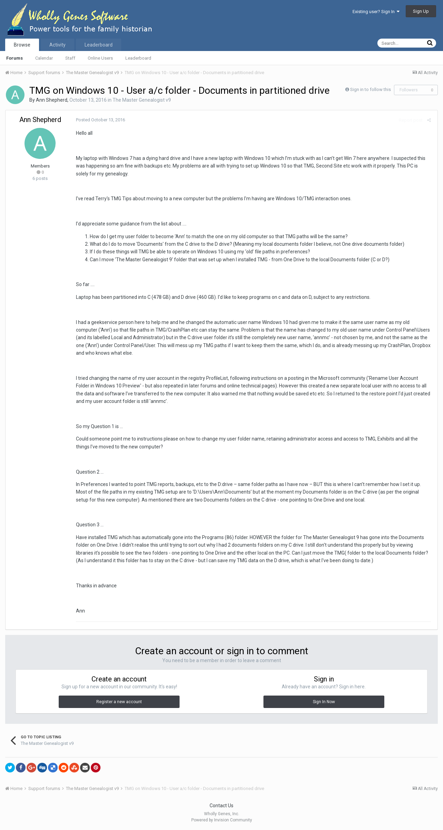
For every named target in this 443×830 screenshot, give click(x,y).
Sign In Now (324, 701)
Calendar (44, 58)
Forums (14, 58)
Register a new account (119, 701)
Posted (99, 119)
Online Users (100, 58)
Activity (57, 45)
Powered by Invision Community (221, 820)
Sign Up (421, 11)
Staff (70, 58)
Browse (22, 45)
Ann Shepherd (51, 100)
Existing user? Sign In (376, 11)
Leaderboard (138, 58)
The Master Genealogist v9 (142, 100)
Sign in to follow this (370, 89)
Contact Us (221, 805)
